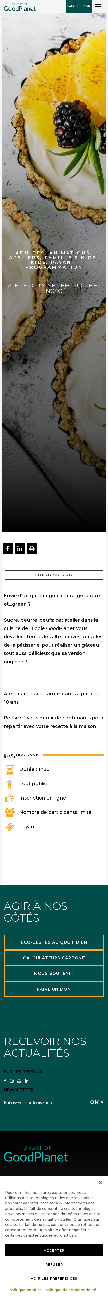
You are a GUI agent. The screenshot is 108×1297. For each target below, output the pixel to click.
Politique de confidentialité (71, 1290)
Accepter (54, 1250)
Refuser (54, 1264)
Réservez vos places (54, 575)
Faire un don (78, 6)
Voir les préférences (54, 1278)
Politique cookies (25, 1290)
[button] (100, 1182)
